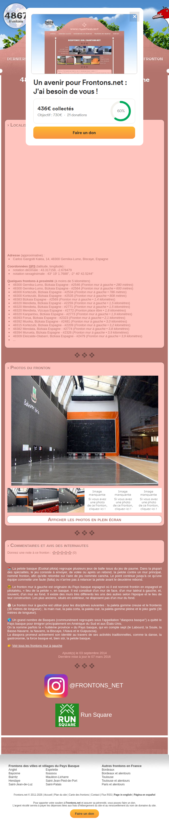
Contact (95, 794)
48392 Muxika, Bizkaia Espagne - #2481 (41, 321)
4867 (16, 15)
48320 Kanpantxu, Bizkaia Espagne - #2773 (44, 314)
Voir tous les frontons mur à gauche (37, 645)
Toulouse (107, 777)
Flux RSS (106, 794)
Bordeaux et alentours (116, 773)
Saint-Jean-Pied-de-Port (61, 780)
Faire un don (84, 813)
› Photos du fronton (28, 367)
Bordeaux (108, 769)
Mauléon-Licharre (57, 777)
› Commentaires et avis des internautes (47, 545)
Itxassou (51, 773)
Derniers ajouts (25, 58)
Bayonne (14, 773)
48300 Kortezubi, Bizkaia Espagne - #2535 (43, 296)
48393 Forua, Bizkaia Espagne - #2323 (40, 318)
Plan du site (60, 794)
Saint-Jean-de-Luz (21, 784)
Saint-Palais (53, 784)
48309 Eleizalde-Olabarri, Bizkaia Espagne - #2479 (49, 336)
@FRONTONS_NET (84, 685)
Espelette (52, 769)
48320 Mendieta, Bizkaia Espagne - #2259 (43, 303)
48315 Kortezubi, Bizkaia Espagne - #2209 (43, 325)
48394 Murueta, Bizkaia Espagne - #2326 (42, 332)
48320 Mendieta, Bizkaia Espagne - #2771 (43, 307)
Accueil (48, 794)
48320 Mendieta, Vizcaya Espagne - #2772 (43, 310)
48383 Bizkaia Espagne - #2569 (35, 299)
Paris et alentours (113, 784)
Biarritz (13, 777)
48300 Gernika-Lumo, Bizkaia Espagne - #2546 (46, 285)
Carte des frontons (79, 794)
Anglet (13, 769)
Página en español (144, 794)
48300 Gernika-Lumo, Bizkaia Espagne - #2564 (46, 288)
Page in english (123, 794)
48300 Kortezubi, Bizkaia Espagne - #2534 (43, 292)
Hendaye (14, 780)
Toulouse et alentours (116, 780)
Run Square (84, 714)
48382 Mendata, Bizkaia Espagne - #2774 (42, 329)
